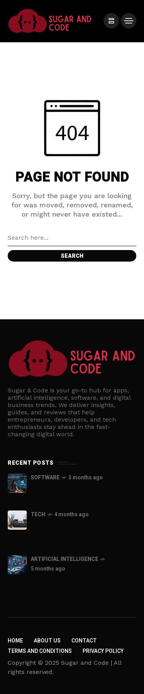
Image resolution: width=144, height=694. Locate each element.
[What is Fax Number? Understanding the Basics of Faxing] (17, 520)
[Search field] (72, 237)
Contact (84, 641)
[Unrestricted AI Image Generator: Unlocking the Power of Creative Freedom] (17, 564)
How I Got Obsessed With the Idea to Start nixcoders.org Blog (83, 491)
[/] (111, 20)
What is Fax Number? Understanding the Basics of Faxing (74, 532)
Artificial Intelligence (64, 559)
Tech (38, 514)
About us (47, 641)
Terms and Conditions (40, 651)
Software (45, 478)
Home (15, 641)
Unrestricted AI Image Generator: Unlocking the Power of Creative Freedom (82, 586)
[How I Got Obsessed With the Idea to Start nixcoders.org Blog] (17, 483)
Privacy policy (103, 651)
